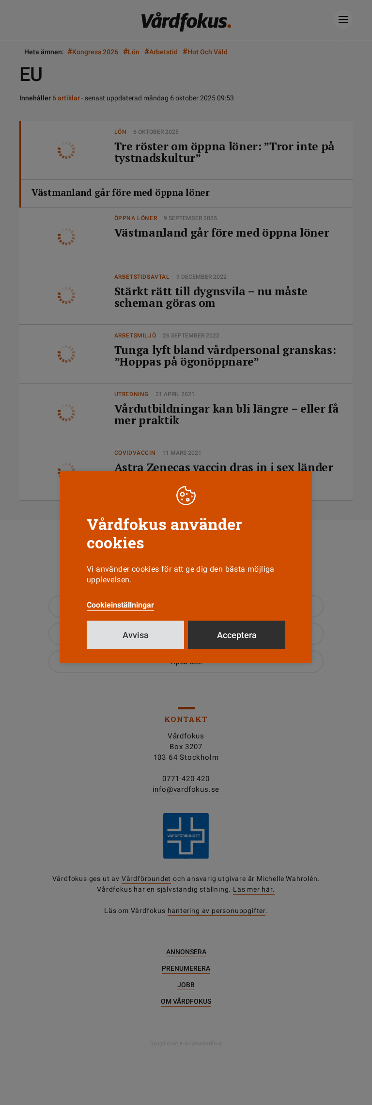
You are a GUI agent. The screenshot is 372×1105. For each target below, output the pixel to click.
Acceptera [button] (237, 635)
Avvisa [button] (136, 635)
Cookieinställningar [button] (120, 604)
